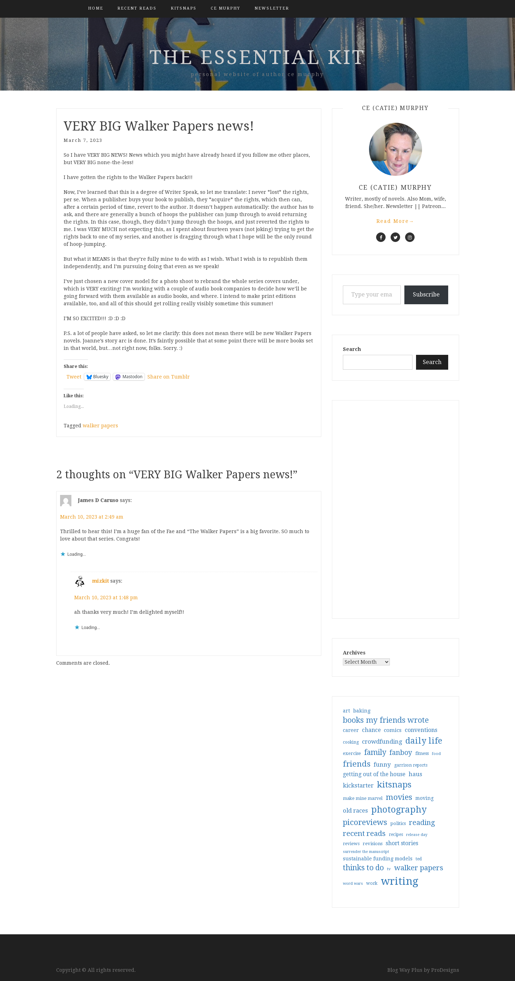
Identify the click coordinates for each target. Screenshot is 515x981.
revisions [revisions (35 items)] (372, 843)
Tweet (73, 377)
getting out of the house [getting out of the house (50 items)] (374, 774)
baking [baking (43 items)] (361, 711)
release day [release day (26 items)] (416, 834)
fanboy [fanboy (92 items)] (401, 753)
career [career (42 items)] (351, 730)
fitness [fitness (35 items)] (422, 753)
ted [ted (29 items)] (419, 858)
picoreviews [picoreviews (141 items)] (365, 822)
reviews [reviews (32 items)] (351, 843)
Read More (395, 221)
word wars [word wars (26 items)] (353, 883)
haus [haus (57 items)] (415, 774)
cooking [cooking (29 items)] (351, 742)
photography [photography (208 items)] (399, 809)
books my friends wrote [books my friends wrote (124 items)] (386, 720)
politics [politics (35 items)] (398, 823)
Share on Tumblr (168, 377)
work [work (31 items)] (372, 883)
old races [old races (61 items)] (355, 810)
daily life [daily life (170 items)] (423, 741)
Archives (354, 653)
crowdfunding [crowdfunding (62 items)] (382, 741)
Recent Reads (137, 8)
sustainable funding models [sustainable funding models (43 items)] (377, 858)
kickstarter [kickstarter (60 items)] (358, 785)
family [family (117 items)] (375, 752)
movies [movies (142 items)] (399, 797)
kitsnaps (184, 8)
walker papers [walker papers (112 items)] (418, 868)
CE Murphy (225, 8)
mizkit (100, 581)
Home (95, 8)
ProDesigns (445, 970)
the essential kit (257, 57)
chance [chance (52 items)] (371, 730)
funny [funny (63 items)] (382, 764)
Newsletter (271, 8)
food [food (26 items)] (436, 753)
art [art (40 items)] (346, 711)
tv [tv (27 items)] (389, 868)
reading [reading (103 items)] (422, 822)
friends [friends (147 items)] (356, 763)
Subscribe (426, 294)
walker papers (100, 425)
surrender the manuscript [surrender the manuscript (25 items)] (366, 851)
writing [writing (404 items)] (400, 881)
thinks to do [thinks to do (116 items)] (363, 868)
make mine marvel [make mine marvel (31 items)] (362, 798)
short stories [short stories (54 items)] (402, 843)
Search (352, 349)
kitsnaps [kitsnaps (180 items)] (394, 785)
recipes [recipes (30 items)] (396, 834)
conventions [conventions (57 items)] (421, 730)
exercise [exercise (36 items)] (352, 753)
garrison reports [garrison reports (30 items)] (410, 765)
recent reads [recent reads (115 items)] (364, 833)
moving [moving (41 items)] (424, 798)
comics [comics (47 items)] (393, 730)
